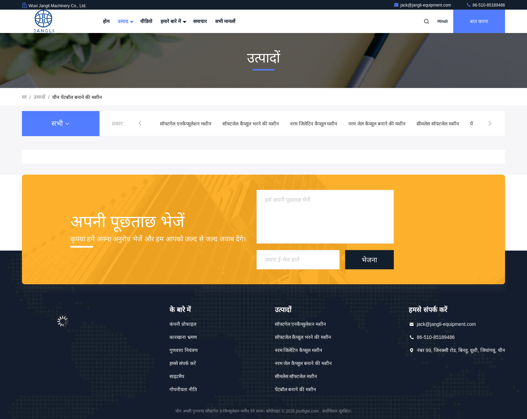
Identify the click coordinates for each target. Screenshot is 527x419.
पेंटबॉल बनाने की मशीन (295, 389)
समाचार (200, 21)
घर (24, 97)
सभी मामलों (225, 21)
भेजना (369, 259)
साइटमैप (176, 376)
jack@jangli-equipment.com (423, 5)
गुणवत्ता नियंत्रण (183, 350)
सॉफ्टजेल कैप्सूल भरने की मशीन (250, 123)
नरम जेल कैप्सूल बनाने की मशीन (376, 123)
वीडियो (146, 21)
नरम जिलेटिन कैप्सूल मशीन (314, 123)
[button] (140, 123)
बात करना (479, 21)
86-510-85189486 (485, 5)
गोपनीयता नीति (183, 389)
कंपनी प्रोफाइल (182, 324)
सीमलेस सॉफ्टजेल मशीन (438, 123)
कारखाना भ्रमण (183, 337)
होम (106, 21)
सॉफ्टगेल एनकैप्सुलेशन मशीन (185, 123)
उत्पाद (125, 21)
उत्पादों (39, 97)
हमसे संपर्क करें (182, 363)
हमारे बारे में (173, 21)
